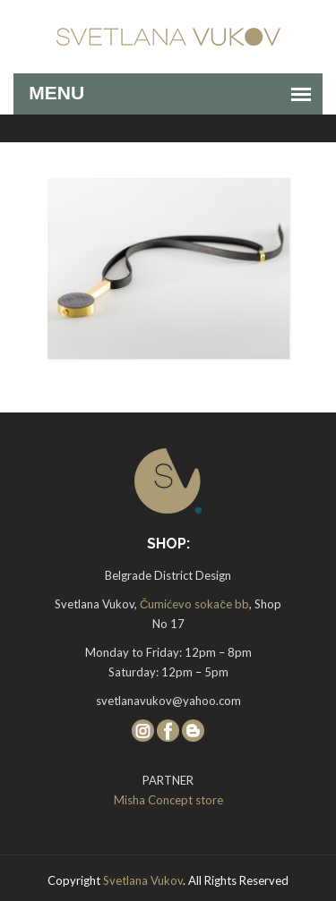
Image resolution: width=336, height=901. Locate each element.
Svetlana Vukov (143, 880)
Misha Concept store (168, 800)
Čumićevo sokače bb (194, 604)
